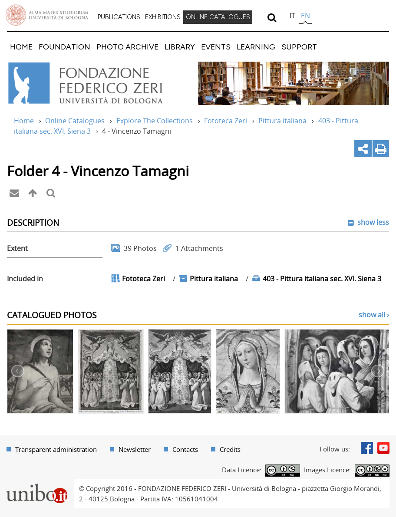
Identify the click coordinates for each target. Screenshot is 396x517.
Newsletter (135, 449)
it (292, 15)
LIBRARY (180, 46)
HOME (21, 46)
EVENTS (216, 46)
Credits (230, 449)
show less (372, 222)
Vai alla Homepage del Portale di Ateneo (46, 15)
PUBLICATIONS (119, 17)
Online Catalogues (75, 120)
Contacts (185, 449)
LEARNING (256, 46)
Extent (17, 248)
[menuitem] (119, 17)
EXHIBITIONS (163, 17)
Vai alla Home (97, 83)
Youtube (383, 448)
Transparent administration (56, 449)
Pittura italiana (282, 120)
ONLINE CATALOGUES (218, 17)
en (305, 15)
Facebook (367, 448)
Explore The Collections (154, 120)
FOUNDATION (64, 46)
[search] (271, 17)
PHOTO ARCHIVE (127, 46)
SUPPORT (299, 46)
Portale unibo (36, 484)
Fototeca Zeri (225, 120)
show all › (374, 314)
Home (24, 120)
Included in (25, 278)
